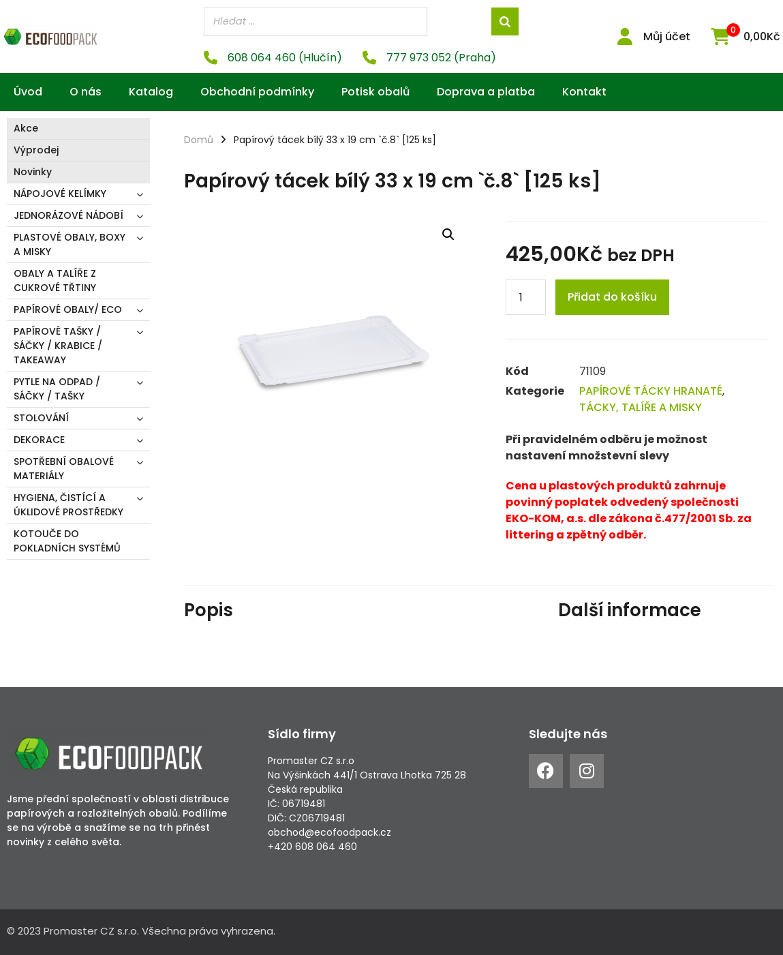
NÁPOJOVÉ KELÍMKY (60, 193)
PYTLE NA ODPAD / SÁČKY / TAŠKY (57, 389)
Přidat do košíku (612, 297)
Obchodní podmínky (257, 92)
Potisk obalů (375, 92)
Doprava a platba (486, 92)
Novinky (33, 172)
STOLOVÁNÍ (41, 418)
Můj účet (666, 36)
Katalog (151, 92)
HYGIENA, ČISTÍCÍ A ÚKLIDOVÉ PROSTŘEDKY (68, 505)
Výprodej (36, 150)
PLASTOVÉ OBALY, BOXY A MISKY (69, 244)
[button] (448, 234)
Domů (198, 140)
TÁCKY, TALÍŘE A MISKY (640, 407)
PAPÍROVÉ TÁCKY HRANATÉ (650, 391)
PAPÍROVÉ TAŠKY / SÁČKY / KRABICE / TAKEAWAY (58, 345)
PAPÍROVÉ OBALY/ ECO (68, 309)
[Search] (505, 21)
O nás (86, 92)
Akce (26, 128)
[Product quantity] (525, 297)
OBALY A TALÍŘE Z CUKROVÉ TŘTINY (55, 280)
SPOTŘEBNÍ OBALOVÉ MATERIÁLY (64, 469)
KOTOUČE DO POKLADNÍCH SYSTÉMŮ (67, 541)
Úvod (28, 92)
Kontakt (584, 92)
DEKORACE (39, 439)
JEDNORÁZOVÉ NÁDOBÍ (68, 215)
